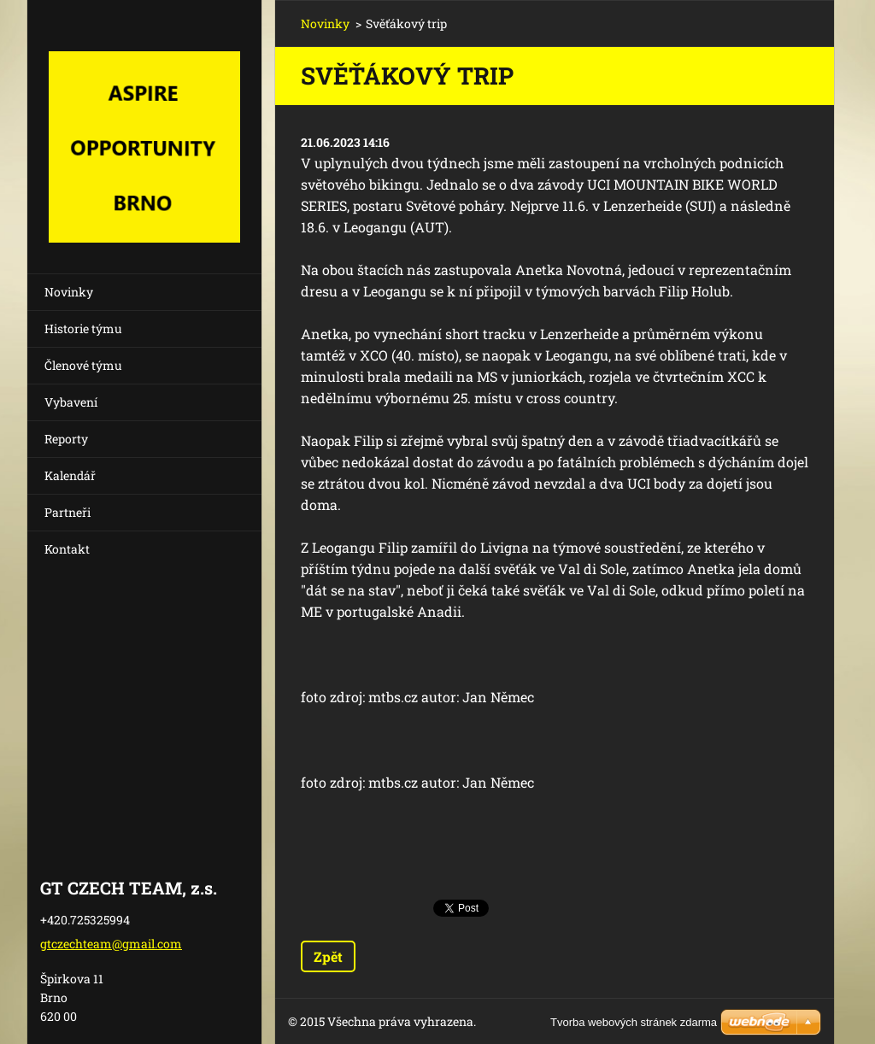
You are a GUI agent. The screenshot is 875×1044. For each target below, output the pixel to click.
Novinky (68, 292)
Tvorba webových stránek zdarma (633, 1022)
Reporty (66, 439)
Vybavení (70, 402)
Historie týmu (83, 328)
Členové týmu (83, 365)
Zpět (328, 956)
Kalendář (70, 475)
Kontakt (67, 549)
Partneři (67, 512)
